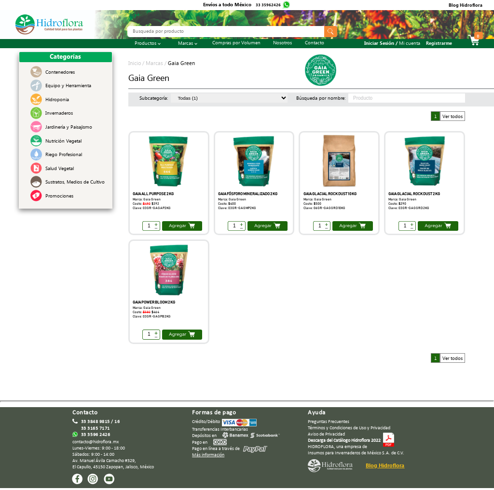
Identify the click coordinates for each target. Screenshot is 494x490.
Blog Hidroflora (465, 6)
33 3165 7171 (95, 428)
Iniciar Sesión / (392, 44)
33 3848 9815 (95, 421)
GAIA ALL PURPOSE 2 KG (153, 194)
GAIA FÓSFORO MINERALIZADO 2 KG (247, 194)
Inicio (135, 64)
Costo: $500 (312, 204)
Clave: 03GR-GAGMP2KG (237, 208)
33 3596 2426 (95, 434)
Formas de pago (214, 413)
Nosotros (282, 44)
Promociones (59, 197)
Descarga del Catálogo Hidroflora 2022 (344, 440)
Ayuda (317, 413)
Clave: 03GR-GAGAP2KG (152, 208)
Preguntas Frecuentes (328, 421)
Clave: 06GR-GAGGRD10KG (324, 208)
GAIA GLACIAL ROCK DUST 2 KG (414, 194)
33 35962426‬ (269, 6)
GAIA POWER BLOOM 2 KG (154, 302)
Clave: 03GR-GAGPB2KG (152, 316)
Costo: (146, 204)
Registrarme (439, 44)
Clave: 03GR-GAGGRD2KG (408, 208)
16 (117, 421)
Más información (208, 455)
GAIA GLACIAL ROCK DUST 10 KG (330, 194)
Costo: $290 (397, 204)
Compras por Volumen (236, 44)
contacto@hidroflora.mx (95, 442)
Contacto (314, 44)
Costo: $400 (227, 204)
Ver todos (452, 116)
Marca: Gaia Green (147, 199)
